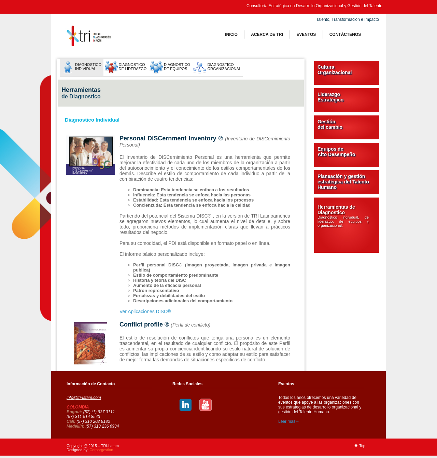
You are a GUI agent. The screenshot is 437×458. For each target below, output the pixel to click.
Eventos (306, 34)
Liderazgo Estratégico (330, 97)
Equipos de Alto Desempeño (336, 151)
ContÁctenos (345, 34)
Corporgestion (101, 450)
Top (362, 446)
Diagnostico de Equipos (177, 67)
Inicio (231, 34)
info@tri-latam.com (84, 397)
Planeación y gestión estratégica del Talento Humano (343, 182)
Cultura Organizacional (335, 69)
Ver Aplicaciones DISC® (145, 311)
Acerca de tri (267, 34)
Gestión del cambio (330, 124)
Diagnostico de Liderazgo (133, 67)
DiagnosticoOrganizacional (224, 67)
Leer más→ (288, 421)
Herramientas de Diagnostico (343, 215)
